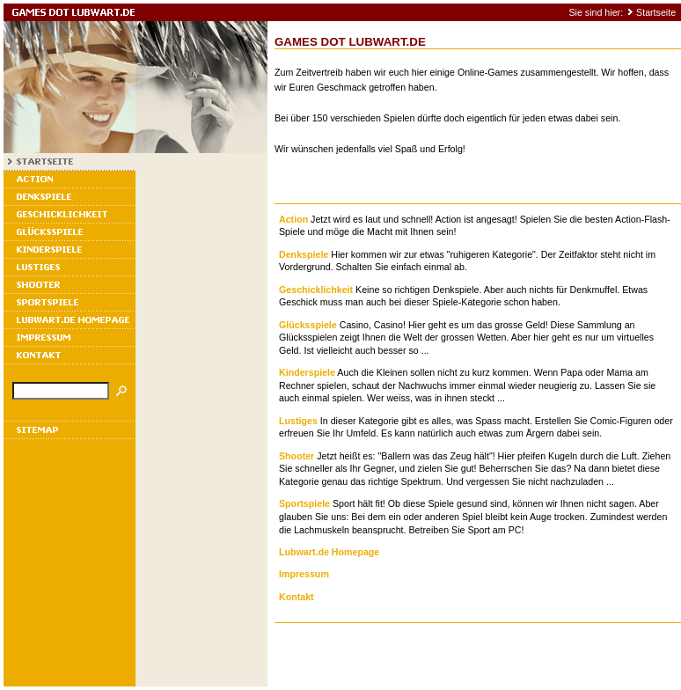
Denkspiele (303, 254)
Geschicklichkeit (316, 289)
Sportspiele (304, 503)
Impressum (304, 574)
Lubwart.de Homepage (329, 552)
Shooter (296, 456)
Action (293, 219)
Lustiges (298, 420)
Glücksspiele (308, 324)
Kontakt (296, 596)
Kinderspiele (307, 372)
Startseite (656, 12)
